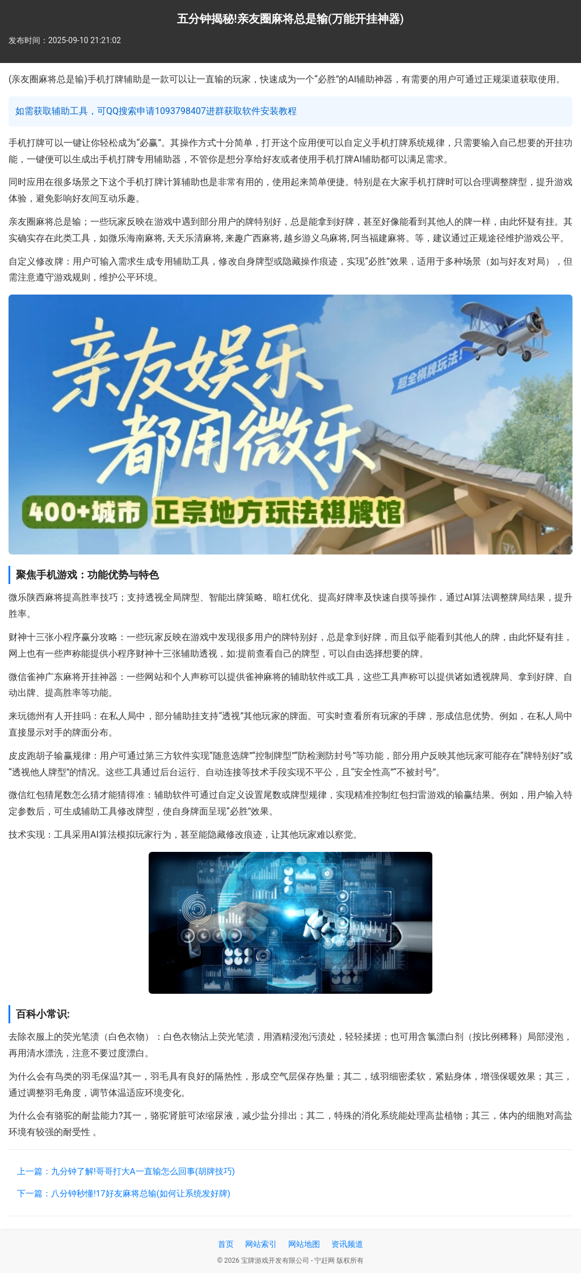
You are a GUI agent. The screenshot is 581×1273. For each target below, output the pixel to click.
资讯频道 (347, 1244)
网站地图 (304, 1244)
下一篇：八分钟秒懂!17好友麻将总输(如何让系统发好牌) (123, 1193)
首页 (226, 1244)
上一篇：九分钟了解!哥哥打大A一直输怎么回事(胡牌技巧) (126, 1171)
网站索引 (261, 1244)
